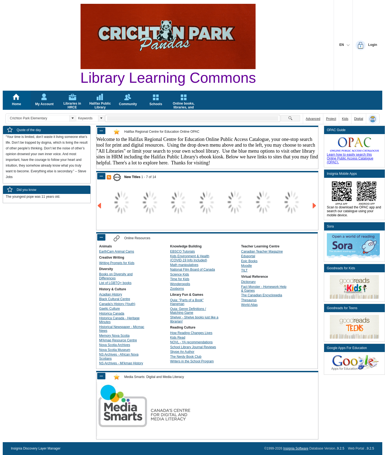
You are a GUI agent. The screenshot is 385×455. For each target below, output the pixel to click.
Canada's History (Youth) (117, 304)
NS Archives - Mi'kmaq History (121, 363)
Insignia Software (295, 448)
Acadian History (110, 294)
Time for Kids (179, 279)
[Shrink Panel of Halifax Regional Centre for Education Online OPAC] (101, 131)
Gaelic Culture (109, 309)
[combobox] (38, 118)
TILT (244, 270)
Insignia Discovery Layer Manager (35, 448)
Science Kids (179, 274)
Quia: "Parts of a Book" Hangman (187, 302)
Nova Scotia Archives (114, 345)
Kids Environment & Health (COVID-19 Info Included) (189, 258)
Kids (345, 119)
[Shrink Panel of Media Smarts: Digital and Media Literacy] (101, 376)
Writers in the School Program (192, 361)
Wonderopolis (180, 284)
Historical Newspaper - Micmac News (121, 329)
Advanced (313, 119)
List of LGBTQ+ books (115, 283)
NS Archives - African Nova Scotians (118, 356)
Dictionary (248, 282)
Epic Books (249, 261)
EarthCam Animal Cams (116, 251)
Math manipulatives (184, 265)
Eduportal (248, 256)
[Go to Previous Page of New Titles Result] (100, 205)
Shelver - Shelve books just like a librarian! (194, 319)
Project (331, 119)
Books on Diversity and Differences (116, 276)
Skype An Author (182, 352)
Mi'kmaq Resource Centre (118, 340)
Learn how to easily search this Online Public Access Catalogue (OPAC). (350, 158)
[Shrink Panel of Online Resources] (101, 237)
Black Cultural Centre (114, 299)
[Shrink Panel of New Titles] (101, 176)
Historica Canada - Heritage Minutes (119, 320)
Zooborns (177, 289)
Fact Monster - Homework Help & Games (263, 288)
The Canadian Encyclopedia (261, 295)
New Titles (132, 177)
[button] (72, 118)
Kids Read (177, 337)
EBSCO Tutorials (182, 251)
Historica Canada (111, 313)
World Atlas (249, 305)
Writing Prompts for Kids (116, 263)
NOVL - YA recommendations (191, 342)
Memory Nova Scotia (114, 336)
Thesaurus (249, 300)
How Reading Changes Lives (191, 333)
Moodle (246, 266)
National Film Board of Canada (192, 269)
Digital (358, 119)
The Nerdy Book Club (186, 357)
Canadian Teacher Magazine (262, 251)
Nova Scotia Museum (114, 350)
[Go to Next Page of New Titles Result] (315, 205)
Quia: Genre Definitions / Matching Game (188, 311)
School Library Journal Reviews (193, 347)
